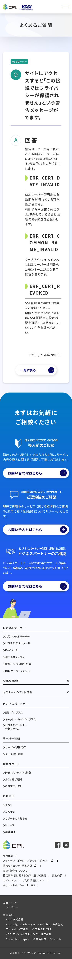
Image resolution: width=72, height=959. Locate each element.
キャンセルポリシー (14, 885)
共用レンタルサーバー (17, 636)
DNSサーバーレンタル (17, 670)
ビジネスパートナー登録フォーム (16, 726)
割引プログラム (14, 712)
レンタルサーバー (14, 628)
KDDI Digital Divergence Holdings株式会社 (34, 924)
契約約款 (57, 875)
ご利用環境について (33, 880)
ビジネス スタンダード (17, 643)
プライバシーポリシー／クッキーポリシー (26, 860)
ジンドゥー (12, 907)
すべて (8, 805)
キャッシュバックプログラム (20, 719)
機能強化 (10, 832)
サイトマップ (10, 880)
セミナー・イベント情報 (17, 692)
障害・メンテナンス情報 (18, 772)
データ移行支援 (14, 754)
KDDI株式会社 (14, 919)
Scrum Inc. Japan (17, 939)
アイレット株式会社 (17, 929)
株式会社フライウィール (47, 939)
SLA (33, 885)
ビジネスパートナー (16, 704)
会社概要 (8, 856)
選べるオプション (15, 657)
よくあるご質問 (13, 779)
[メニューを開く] (65, 7)
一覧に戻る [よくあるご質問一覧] (28, 370)
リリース (10, 825)
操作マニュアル (13, 786)
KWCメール (11, 650)
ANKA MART (12, 680)
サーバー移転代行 (15, 747)
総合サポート (11, 764)
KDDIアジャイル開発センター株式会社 (29, 934)
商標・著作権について (15, 870)
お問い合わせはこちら (37, 472)
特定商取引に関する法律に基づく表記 (24, 875)
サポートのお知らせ (16, 818)
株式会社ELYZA (42, 929)
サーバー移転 (11, 738)
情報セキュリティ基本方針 (17, 865)
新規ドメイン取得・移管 (18, 664)
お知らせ (8, 796)
